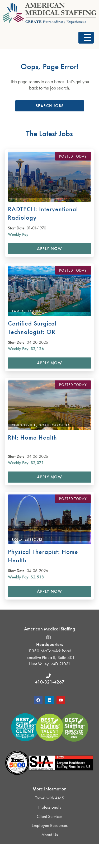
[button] (86, 38)
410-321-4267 (49, 682)
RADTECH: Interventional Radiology (43, 213)
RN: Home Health (32, 437)
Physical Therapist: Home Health (43, 556)
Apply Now (49, 248)
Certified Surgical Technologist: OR (32, 327)
